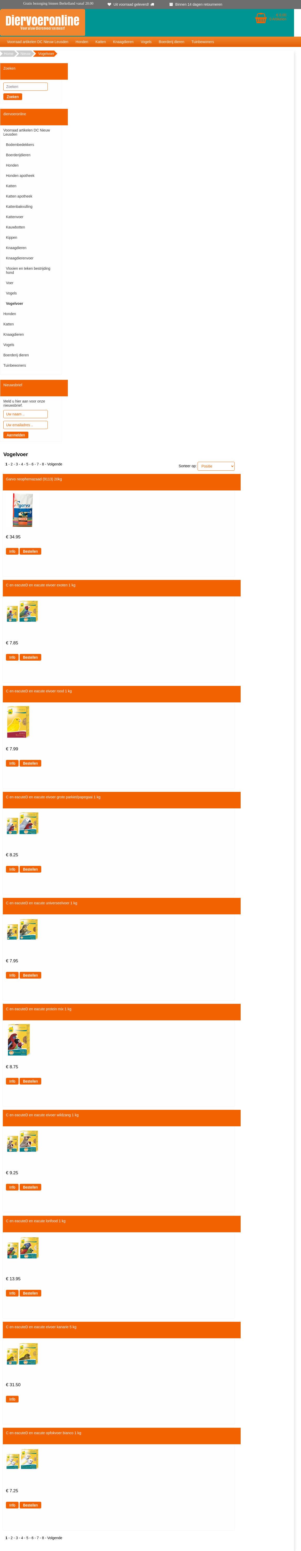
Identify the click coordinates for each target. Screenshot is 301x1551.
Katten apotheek (19, 196)
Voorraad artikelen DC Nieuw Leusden (37, 42)
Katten (100, 42)
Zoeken (13, 97)
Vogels (146, 42)
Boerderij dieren (171, 42)
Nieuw (25, 54)
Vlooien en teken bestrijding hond (28, 270)
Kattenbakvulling (19, 206)
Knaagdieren (123, 42)
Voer (9, 283)
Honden (82, 42)
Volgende (54, 464)
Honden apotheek (20, 176)
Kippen (11, 237)
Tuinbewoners (202, 42)
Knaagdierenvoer (20, 258)
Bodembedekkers (20, 145)
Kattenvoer (14, 217)
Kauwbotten (15, 227)
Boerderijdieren (18, 155)
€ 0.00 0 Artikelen (278, 17)
